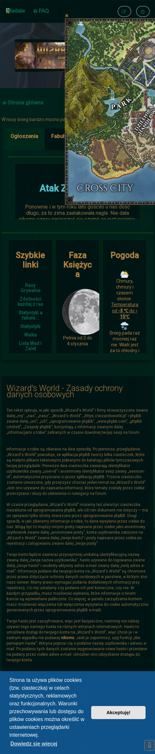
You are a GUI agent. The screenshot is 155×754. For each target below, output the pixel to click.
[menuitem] (40, 11)
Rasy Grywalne (30, 288)
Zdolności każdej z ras (30, 301)
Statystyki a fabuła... (30, 315)
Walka (30, 335)
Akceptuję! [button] (118, 712)
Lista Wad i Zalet (30, 346)
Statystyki (30, 326)
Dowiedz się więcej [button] (33, 743)
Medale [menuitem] (16, 11)
